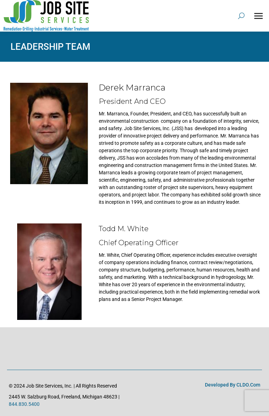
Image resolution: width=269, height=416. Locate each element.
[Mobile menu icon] (258, 16)
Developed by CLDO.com (232, 385)
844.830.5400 (24, 404)
